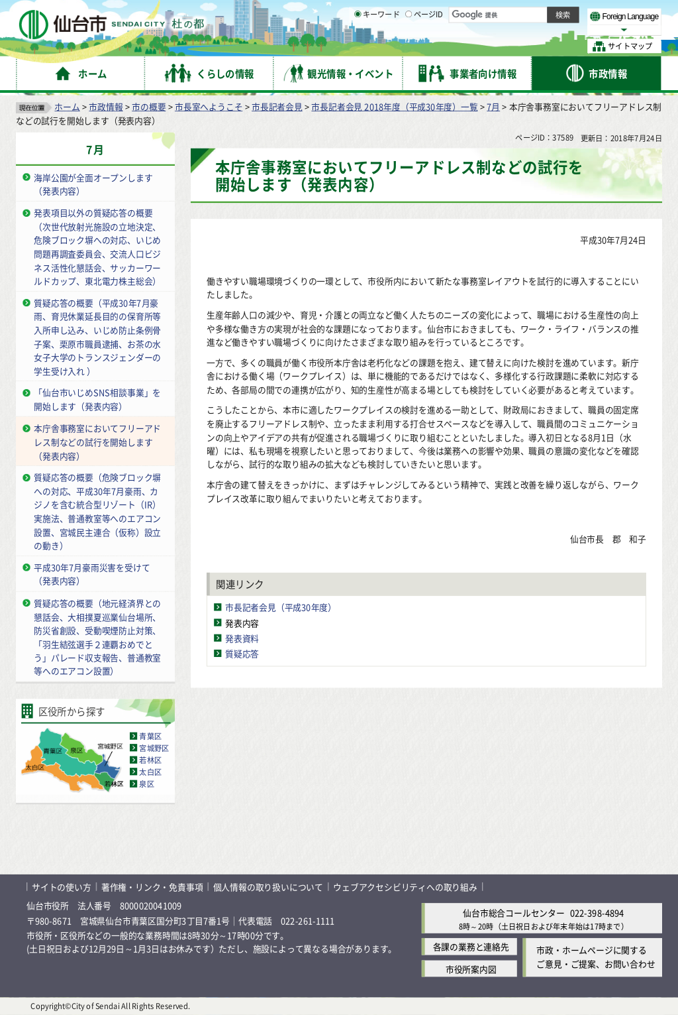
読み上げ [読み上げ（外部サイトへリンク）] (435, 13)
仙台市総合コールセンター (514, 912)
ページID (424, 46)
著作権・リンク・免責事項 (152, 886)
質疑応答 (242, 653)
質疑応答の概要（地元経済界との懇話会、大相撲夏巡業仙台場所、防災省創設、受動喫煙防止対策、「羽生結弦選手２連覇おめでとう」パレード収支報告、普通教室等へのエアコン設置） (97, 637)
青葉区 (150, 736)
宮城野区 (154, 748)
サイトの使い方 (61, 886)
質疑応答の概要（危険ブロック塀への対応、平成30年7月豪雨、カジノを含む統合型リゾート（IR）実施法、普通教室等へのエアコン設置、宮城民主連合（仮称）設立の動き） (97, 511)
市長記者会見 (277, 106)
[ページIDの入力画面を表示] (408, 45)
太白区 (150, 771)
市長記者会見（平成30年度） (280, 607)
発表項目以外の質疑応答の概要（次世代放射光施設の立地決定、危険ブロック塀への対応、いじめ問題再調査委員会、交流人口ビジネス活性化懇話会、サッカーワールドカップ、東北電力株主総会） (97, 246)
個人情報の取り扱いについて (268, 886)
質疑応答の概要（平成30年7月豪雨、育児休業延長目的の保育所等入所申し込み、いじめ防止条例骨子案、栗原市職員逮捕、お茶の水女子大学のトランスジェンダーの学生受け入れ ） (97, 336)
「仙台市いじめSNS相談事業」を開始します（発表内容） (97, 400)
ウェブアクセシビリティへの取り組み (405, 886)
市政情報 (105, 106)
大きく (510, 29)
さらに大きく (552, 29)
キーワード (377, 46)
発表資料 (242, 638)
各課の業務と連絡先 (471, 947)
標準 (529, 14)
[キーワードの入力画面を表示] (357, 45)
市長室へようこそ (208, 106)
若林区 (150, 759)
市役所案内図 (471, 969)
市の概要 (149, 106)
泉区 (146, 783)
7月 (493, 106)
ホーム (66, 106)
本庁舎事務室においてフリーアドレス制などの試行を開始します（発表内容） (97, 441)
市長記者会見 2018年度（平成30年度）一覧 (394, 106)
